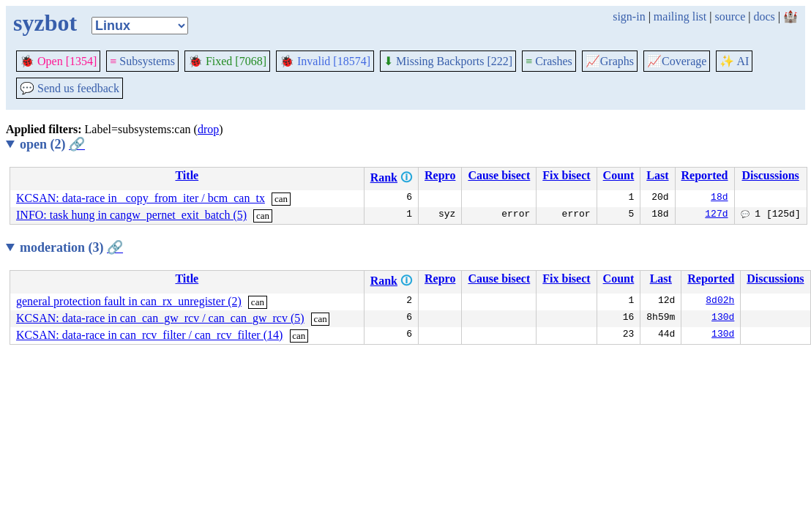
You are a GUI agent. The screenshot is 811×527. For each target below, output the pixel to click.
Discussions (770, 175)
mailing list (680, 16)
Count (619, 175)
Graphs (610, 61)
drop (208, 129)
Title (186, 175)
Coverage (676, 61)
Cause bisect (499, 175)
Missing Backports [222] (448, 61)
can (281, 198)
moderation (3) (71, 247)
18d (719, 198)
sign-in (629, 16)
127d (716, 215)
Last (657, 175)
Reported (704, 175)
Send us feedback (69, 88)
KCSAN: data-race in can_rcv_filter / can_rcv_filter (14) (149, 335)
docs (763, 16)
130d (722, 318)
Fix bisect (566, 175)
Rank (383, 177)
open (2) (52, 144)
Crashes (549, 61)
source (730, 16)
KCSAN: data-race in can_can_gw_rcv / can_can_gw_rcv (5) (160, 318)
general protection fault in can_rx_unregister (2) (129, 301)
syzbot (45, 23)
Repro (440, 175)
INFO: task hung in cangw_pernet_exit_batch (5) (131, 215)
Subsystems (142, 61)
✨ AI (734, 61)
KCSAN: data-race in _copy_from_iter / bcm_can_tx (140, 198)
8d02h (720, 301)
